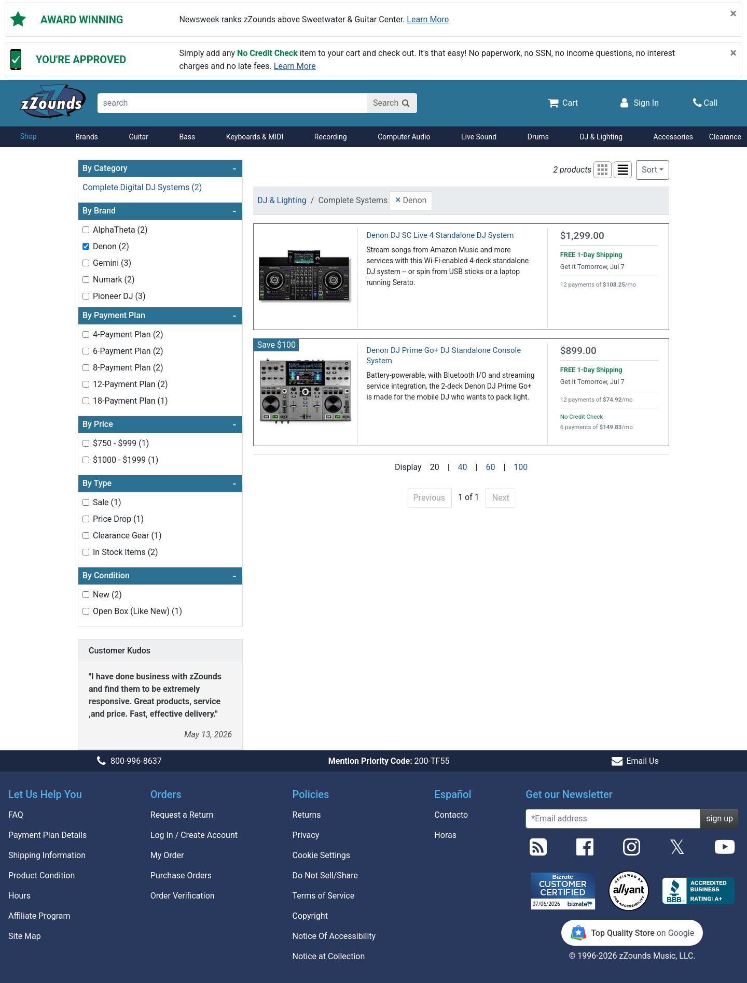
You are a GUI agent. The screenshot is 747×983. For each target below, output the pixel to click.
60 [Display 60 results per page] (490, 467)
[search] (233, 103)
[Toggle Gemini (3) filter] (85, 263)
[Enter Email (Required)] (613, 819)
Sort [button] (649, 170)
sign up (719, 818)
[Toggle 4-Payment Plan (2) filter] (85, 334)
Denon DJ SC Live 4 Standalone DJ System (440, 235)
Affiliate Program (39, 916)
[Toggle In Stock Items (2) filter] (85, 552)
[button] (602, 169)
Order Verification (182, 896)
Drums (538, 137)
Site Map (24, 936)
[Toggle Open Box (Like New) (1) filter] (85, 611)
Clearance (725, 137)
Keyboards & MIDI (254, 137)
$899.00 (578, 350)
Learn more (428, 19)
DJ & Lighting (600, 137)
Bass (187, 137)
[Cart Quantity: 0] (562, 102)
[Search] (392, 103)
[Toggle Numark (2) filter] (85, 279)
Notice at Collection (329, 956)
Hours (19, 896)
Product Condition (41, 875)
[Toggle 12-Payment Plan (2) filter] (85, 384)
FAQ (15, 815)
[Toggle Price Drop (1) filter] (85, 519)
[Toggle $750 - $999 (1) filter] (85, 443)
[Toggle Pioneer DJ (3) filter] (85, 296)
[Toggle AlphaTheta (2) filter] (85, 229)
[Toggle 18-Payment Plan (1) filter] (85, 400)
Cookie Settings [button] (322, 855)
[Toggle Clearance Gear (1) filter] (85, 535)
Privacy (306, 835)
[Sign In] (638, 102)
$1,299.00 (582, 235)
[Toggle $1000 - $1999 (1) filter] (85, 460)
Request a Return (182, 815)
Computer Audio (404, 137)
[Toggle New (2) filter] (85, 594)
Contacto (451, 815)
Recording (330, 137)
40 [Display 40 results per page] (462, 467)
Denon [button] (410, 199)
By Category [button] (159, 168)
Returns (307, 815)
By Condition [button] (159, 575)
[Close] (733, 13)
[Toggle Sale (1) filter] (85, 502)
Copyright (310, 916)
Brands (86, 137)
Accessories (673, 137)
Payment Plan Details (47, 835)
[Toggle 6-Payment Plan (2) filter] (85, 351)
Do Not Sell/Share (325, 875)
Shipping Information (47, 855)
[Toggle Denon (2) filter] (85, 246)
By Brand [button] (159, 211)
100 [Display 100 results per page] (521, 467)
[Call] (705, 103)
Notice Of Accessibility (334, 936)
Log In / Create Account (194, 835)
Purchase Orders (181, 875)
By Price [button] (159, 424)
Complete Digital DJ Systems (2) (142, 187)
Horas (445, 835)
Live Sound (478, 137)
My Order (167, 855)
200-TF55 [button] (389, 761)
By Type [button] (159, 483)
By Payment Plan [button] (159, 315)
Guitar (138, 137)
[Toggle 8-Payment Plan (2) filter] (85, 367)
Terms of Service (324, 896)
